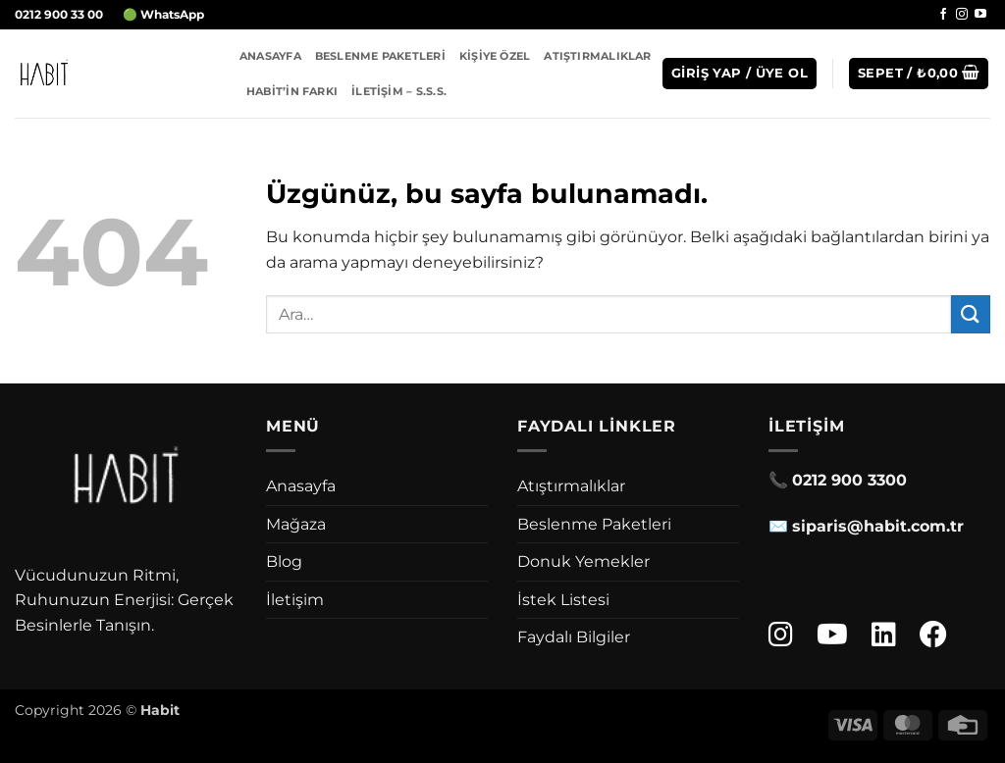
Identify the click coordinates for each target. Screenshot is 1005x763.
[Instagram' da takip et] (962, 15)
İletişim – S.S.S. (399, 91)
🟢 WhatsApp (163, 14)
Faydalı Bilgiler (573, 637)
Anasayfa (270, 56)
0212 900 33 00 (59, 14)
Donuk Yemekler (583, 561)
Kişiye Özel (494, 56)
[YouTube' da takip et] (980, 15)
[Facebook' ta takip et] (943, 15)
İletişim (295, 599)
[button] (739, 74)
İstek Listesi (563, 599)
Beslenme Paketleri (380, 56)
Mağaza (296, 524)
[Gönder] (970, 314)
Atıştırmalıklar (597, 56)
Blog (284, 561)
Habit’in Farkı (292, 91)
